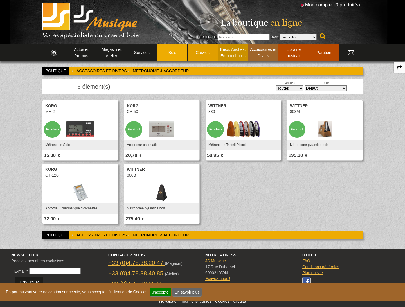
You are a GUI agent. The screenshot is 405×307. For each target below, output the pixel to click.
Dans (275, 37)
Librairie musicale (293, 52)
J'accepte (160, 292)
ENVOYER (29, 282)
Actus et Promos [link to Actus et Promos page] (81, 52)
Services (142, 52)
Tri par (325, 83)
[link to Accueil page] (54, 53)
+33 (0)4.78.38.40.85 (136, 273)
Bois (172, 52)
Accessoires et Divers (263, 52)
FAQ (306, 261)
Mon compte (318, 5)
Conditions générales (320, 267)
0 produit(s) (348, 5)
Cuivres (203, 52)
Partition (323, 52)
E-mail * (21, 271)
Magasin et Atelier (111, 52)
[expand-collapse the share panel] (399, 67)
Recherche (207, 37)
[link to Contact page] (351, 53)
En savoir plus (187, 292)
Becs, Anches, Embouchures (233, 52)
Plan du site (312, 272)
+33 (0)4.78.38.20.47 (136, 262)
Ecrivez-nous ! (217, 278)
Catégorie (290, 83)
